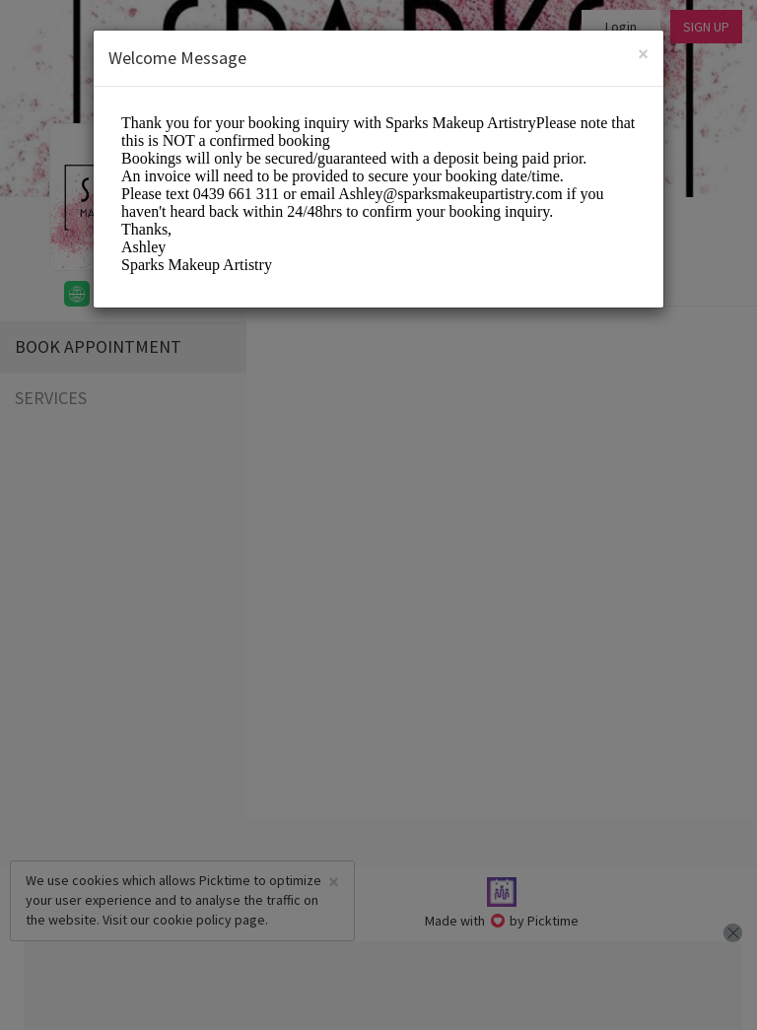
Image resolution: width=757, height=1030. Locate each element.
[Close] (643, 53)
